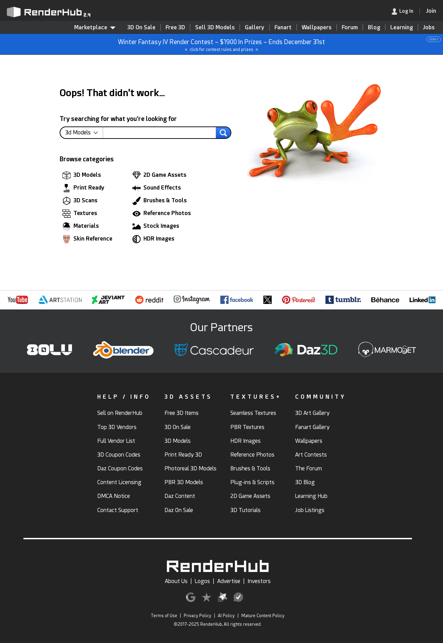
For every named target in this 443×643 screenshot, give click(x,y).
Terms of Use (164, 615)
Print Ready (83, 188)
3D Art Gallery (312, 413)
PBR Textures (247, 427)
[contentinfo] (84, 132)
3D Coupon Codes (118, 454)
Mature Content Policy (262, 615)
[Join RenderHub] (431, 11)
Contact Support (117, 510)
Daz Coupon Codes (120, 468)
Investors (259, 581)
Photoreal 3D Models (190, 468)
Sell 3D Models (215, 27)
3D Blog (305, 482)
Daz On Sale (178, 510)
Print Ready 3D (183, 454)
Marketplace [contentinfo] (94, 27)
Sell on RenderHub (119, 413)
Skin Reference (87, 239)
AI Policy (226, 615)
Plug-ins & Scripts (252, 482)
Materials (80, 226)
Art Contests (311, 454)
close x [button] (434, 39)
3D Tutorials (245, 510)
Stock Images (155, 226)
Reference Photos (161, 214)
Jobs (429, 27)
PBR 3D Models (183, 482)
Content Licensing (119, 482)
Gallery (254, 27)
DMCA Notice (113, 496)
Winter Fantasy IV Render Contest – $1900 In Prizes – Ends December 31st (222, 44)
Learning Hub (311, 496)
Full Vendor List (116, 441)
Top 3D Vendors (117, 427)
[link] (406, 11)
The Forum (308, 468)
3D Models (81, 175)
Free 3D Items (181, 413)
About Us (176, 581)
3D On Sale (141, 27)
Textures (79, 214)
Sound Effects (156, 188)
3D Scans (80, 201)
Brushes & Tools (159, 201)
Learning (401, 27)
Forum (350, 27)
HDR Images (153, 239)
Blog (374, 27)
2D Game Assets (159, 175)
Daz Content (179, 496)
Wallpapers (317, 27)
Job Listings (309, 510)
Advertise (228, 581)
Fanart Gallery (312, 427)
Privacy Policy (197, 615)
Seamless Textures (253, 413)
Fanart (283, 27)
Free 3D (175, 27)
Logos (202, 581)
